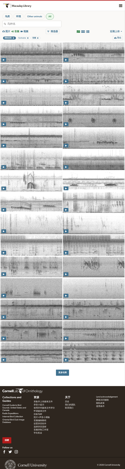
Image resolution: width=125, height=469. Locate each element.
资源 (36, 397)
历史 (67, 402)
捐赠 (7, 440)
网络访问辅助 (102, 400)
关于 (67, 397)
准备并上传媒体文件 (43, 402)
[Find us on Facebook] (4, 452)
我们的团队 (70, 405)
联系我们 (69, 408)
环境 (18, 16)
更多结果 (62, 372)
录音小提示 (39, 405)
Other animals (34, 16)
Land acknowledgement (107, 397)
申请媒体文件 (40, 411)
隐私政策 (100, 403)
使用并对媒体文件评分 (44, 408)
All (49, 16)
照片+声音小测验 (42, 417)
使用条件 (100, 406)
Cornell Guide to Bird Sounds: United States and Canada (14, 407)
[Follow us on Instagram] (16, 452)
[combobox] (34, 24)
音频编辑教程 (40, 420)
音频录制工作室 (41, 430)
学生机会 (38, 433)
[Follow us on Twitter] (10, 452)
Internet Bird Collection (12, 417)
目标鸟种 (38, 414)
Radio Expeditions (10, 413)
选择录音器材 (40, 427)
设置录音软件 (40, 424)
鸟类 (7, 16)
